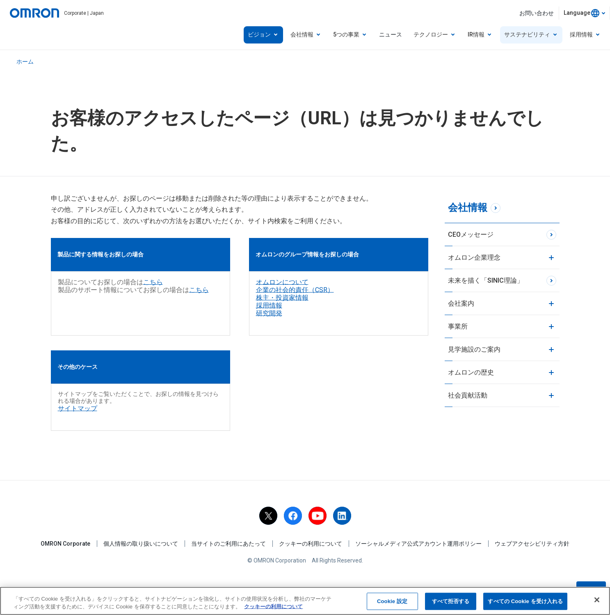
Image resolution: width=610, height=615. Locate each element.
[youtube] (317, 516)
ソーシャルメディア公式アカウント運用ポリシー (418, 543)
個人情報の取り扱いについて (140, 543)
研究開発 (269, 313)
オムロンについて (282, 282)
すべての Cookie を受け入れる (525, 602)
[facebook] (293, 516)
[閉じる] (597, 600)
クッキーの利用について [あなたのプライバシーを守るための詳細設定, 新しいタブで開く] (273, 607)
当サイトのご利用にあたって (228, 543)
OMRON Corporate (65, 543)
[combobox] (584, 13)
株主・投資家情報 (282, 298)
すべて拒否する (451, 602)
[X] (268, 516)
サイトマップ (77, 408)
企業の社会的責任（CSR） (295, 290)
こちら (153, 282)
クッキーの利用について (310, 543)
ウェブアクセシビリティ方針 (532, 543)
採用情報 (269, 305)
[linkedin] (342, 516)
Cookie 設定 (392, 602)
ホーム (25, 61)
